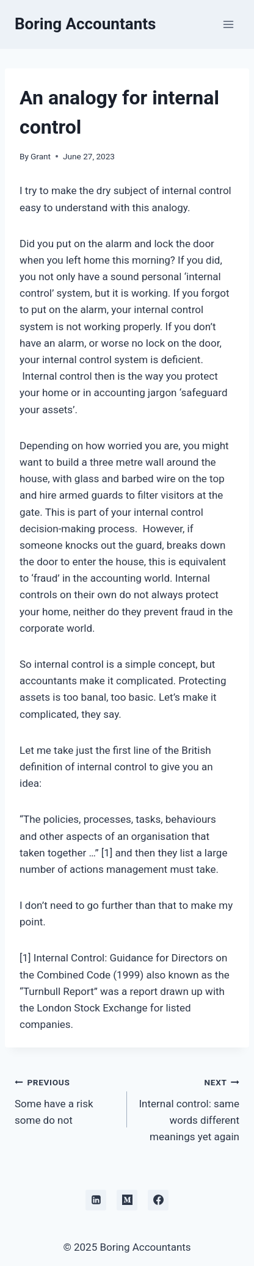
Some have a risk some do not (66, 1100)
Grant (41, 156)
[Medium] (127, 1200)
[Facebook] (158, 1200)
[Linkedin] (95, 1200)
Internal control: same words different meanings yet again (188, 1108)
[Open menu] (228, 24)
